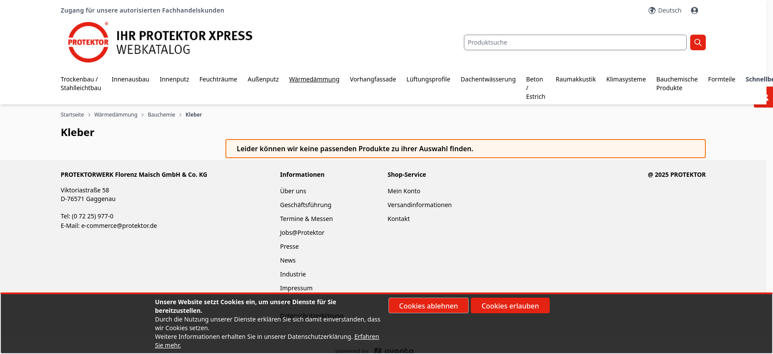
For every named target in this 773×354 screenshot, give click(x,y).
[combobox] (575, 42)
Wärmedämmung (314, 79)
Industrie (293, 274)
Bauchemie (161, 114)
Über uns (294, 191)
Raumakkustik (576, 79)
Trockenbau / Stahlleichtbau (81, 83)
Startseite (72, 114)
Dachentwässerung (488, 79)
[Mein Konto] (695, 10)
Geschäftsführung (305, 205)
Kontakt (399, 218)
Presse (289, 246)
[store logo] (168, 42)
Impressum (296, 288)
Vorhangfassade (373, 79)
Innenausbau (131, 79)
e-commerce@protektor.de (119, 225)
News (288, 260)
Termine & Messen (306, 218)
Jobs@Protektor (302, 232)
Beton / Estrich (535, 88)
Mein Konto (404, 191)
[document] (387, 324)
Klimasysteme (626, 79)
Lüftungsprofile (428, 79)
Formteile (721, 79)
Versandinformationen (420, 205)
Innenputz (174, 79)
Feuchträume (218, 79)
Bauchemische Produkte (677, 83)
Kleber (194, 114)
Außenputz (263, 79)
